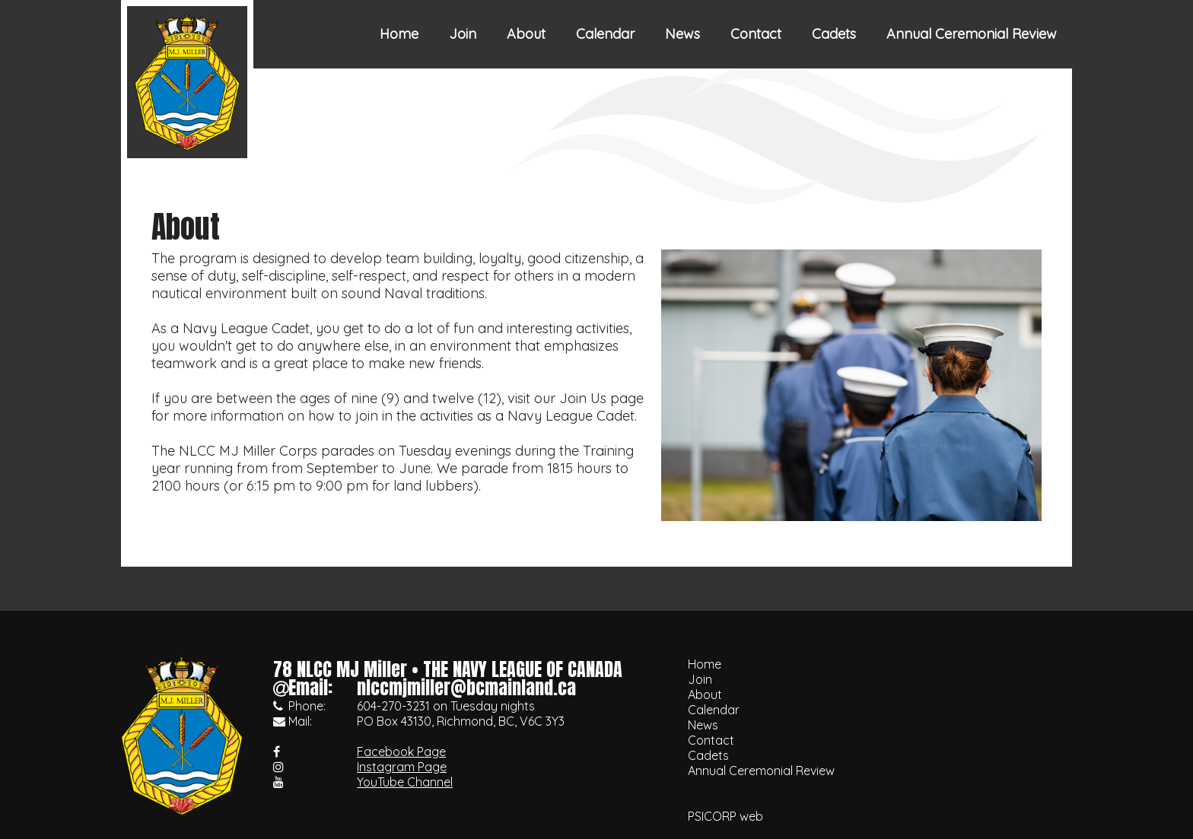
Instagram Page (402, 766)
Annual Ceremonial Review (971, 34)
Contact (755, 34)
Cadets (834, 34)
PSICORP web (725, 816)
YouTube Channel (405, 782)
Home (399, 34)
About (526, 34)
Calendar (605, 34)
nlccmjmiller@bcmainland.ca (466, 687)
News (682, 34)
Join (462, 34)
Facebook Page (401, 751)
